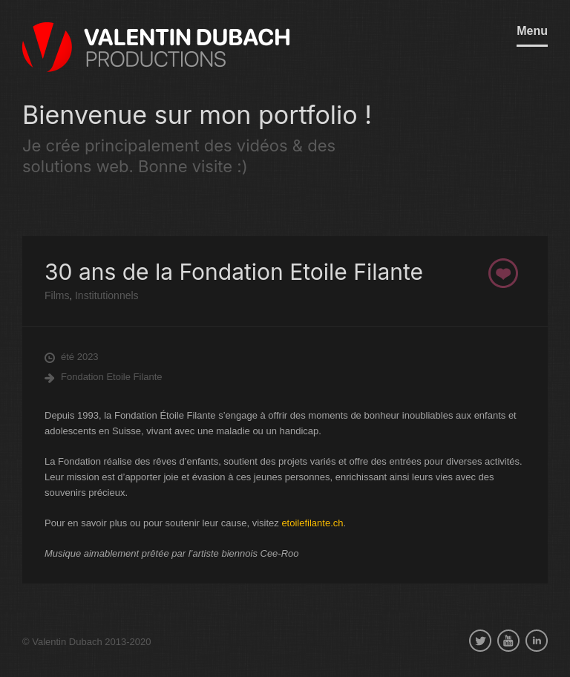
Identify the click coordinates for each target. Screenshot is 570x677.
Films (57, 295)
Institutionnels (105, 295)
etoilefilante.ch (312, 523)
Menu (532, 30)
